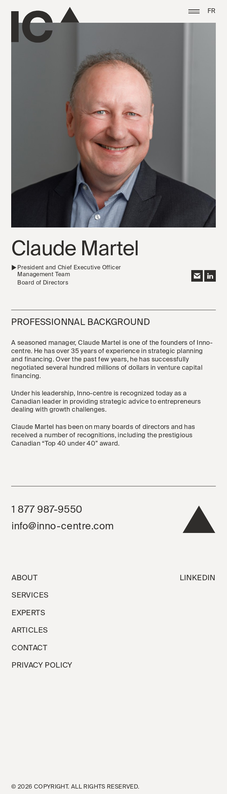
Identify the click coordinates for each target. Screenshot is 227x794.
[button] (194, 11)
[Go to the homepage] (45, 25)
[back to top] (199, 522)
